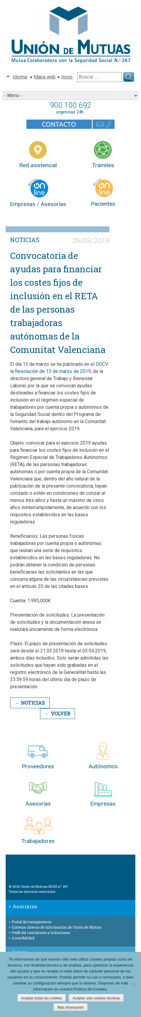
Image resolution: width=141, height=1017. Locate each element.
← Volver (57, 713)
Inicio (67, 77)
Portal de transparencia (31, 921)
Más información (70, 1007)
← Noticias (30, 703)
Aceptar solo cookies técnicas (96, 998)
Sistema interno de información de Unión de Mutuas (57, 927)
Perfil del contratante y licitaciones (41, 932)
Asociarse (25, 906)
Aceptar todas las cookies (41, 998)
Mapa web (45, 77)
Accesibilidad (23, 937)
